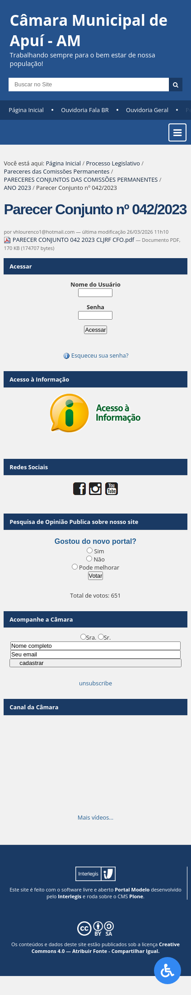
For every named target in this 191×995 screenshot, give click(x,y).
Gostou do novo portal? (95, 541)
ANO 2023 (17, 188)
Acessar (20, 266)
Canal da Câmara (33, 707)
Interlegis (69, 896)
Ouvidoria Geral (147, 110)
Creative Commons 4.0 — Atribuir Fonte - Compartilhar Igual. (106, 947)
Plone (136, 896)
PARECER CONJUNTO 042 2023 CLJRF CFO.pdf (69, 240)
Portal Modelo (132, 889)
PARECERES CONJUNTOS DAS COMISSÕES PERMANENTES (81, 179)
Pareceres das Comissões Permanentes (56, 171)
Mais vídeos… (96, 817)
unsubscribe (95, 683)
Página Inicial (26, 110)
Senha (95, 307)
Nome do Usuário (95, 284)
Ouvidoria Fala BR (84, 110)
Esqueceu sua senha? (96, 355)
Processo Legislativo (113, 163)
